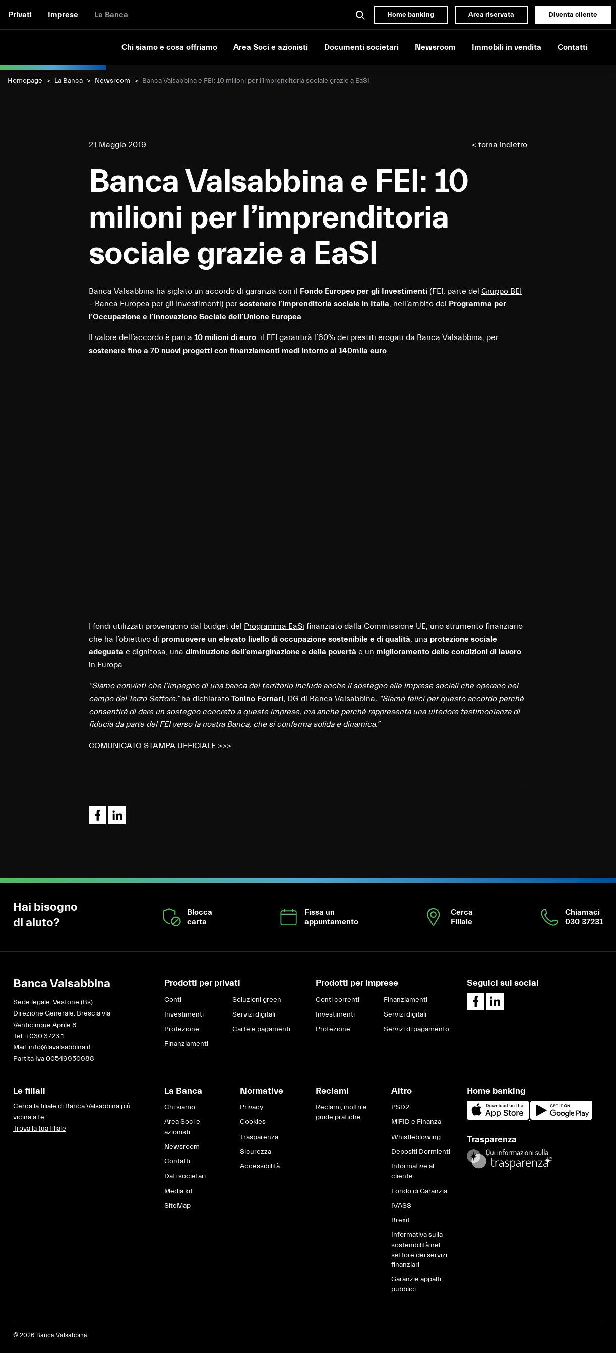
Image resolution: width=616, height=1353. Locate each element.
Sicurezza (255, 1152)
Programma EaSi (274, 626)
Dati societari (185, 1176)
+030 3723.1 (44, 1036)
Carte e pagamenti (261, 1029)
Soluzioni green (256, 1000)
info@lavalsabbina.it (60, 1047)
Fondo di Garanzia (419, 1191)
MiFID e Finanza (416, 1122)
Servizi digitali (253, 1014)
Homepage (25, 81)
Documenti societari (361, 47)
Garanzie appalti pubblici (416, 1284)
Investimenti (184, 1014)
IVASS (401, 1206)
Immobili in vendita (506, 47)
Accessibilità (260, 1166)
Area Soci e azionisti (270, 47)
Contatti (573, 47)
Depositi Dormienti (420, 1152)
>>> (224, 745)
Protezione (181, 1029)
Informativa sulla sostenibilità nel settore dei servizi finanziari (419, 1250)
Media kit (178, 1191)
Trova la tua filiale (39, 1128)
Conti (172, 1000)
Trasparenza (259, 1137)
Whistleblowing (416, 1137)
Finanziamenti (186, 1044)
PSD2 (400, 1107)
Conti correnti (337, 1000)
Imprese (63, 14)
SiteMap (177, 1206)
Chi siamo (179, 1107)
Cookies (253, 1122)
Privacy (251, 1107)
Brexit (400, 1220)
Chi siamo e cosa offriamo (169, 47)
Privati (20, 14)
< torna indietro (499, 144)
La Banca (111, 14)
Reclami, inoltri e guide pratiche (341, 1112)
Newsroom (435, 47)
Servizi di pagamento (416, 1029)
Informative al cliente (412, 1171)
